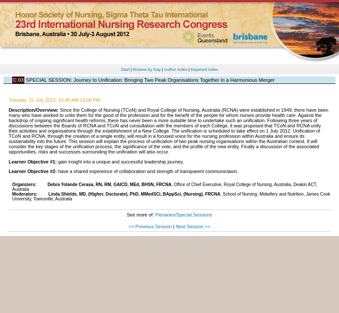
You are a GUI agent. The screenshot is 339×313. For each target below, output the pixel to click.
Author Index (175, 69)
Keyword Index (204, 69)
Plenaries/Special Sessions (183, 214)
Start (125, 69)
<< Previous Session (150, 226)
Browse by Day (147, 69)
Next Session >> (193, 226)
